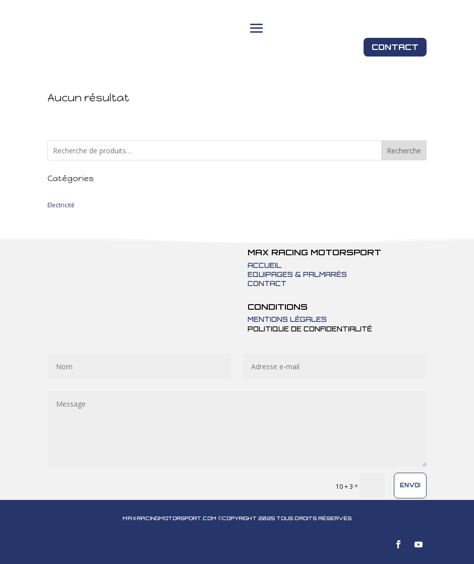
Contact (395, 47)
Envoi (410, 485)
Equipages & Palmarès (297, 274)
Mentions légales (287, 319)
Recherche (404, 150)
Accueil (264, 265)
